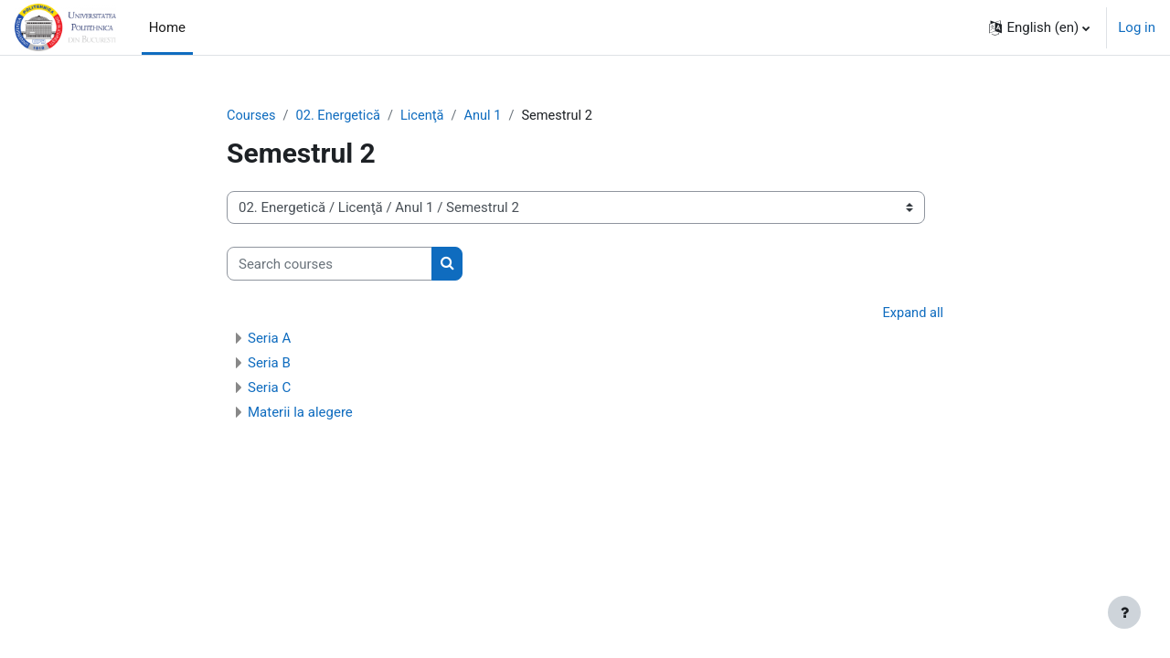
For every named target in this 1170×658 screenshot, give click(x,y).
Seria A (269, 339)
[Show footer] (1124, 612)
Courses (252, 116)
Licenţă (427, 116)
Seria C (269, 388)
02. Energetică (340, 116)
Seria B (269, 364)
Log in (1136, 27)
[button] (1039, 27)
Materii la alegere (300, 413)
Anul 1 (489, 116)
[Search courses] (329, 264)
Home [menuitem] (167, 27)
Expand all (912, 314)
